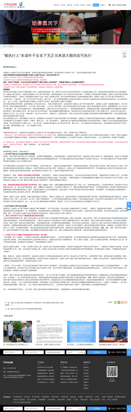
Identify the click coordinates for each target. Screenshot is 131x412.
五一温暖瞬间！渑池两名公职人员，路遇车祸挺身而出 (70, 367)
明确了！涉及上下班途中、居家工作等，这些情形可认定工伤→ (70, 373)
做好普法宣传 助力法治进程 (45, 367)
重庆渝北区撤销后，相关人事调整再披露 (70, 376)
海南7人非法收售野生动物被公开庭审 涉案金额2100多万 (46, 379)
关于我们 (86, 370)
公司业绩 (86, 376)
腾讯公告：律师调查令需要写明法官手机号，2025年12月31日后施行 (70, 379)
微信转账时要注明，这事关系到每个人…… (46, 373)
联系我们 (86, 388)
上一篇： (23, 309)
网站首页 (86, 367)
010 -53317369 (118, 352)
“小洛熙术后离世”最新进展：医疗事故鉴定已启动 (70, 370)
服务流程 (86, 373)
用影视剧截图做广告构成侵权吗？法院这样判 (46, 370)
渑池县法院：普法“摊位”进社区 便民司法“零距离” (70, 382)
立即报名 (97, 352)
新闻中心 (11, 46)
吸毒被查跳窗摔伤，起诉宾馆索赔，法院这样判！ (46, 376)
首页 (4, 46)
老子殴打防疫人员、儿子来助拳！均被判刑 (46, 382)
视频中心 (86, 382)
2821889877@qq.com (13, 372)
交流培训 (86, 379)
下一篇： (34, 304)
